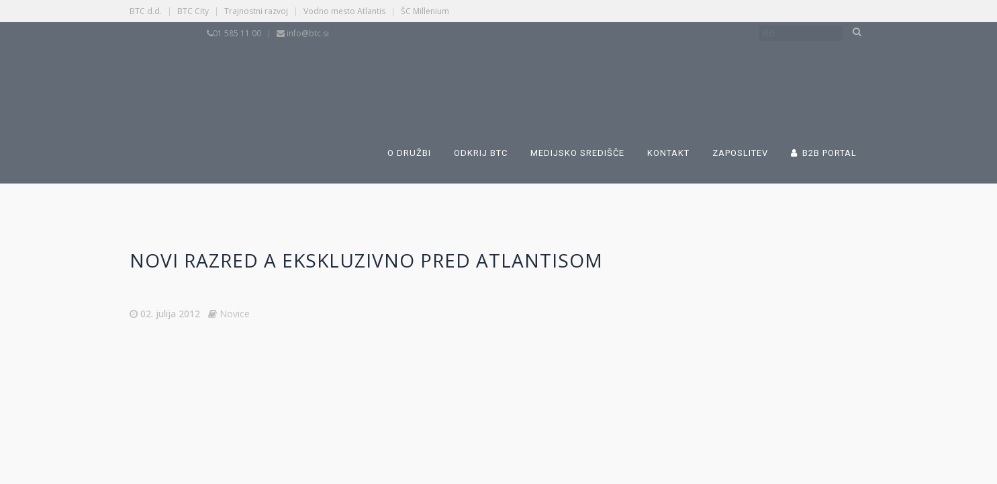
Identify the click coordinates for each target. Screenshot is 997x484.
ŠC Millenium (425, 11)
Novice (235, 313)
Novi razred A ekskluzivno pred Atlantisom (366, 260)
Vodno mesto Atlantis (344, 11)
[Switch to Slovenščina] (439, 72)
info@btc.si (308, 33)
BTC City (193, 11)
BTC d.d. (146, 11)
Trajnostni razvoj (256, 11)
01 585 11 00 (237, 33)
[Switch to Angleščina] (648, 72)
